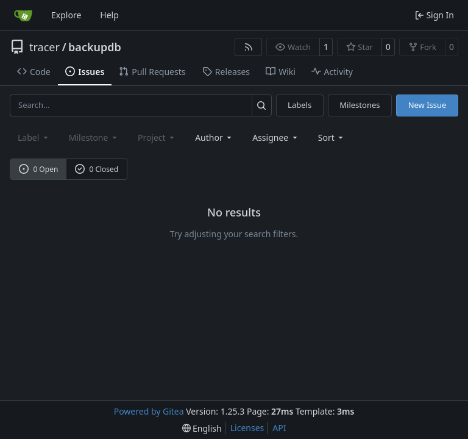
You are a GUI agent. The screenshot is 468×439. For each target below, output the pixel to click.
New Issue (427, 104)
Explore (66, 15)
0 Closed (97, 169)
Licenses (247, 428)
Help (109, 15)
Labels (299, 104)
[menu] (331, 137)
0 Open (38, 169)
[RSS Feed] (249, 47)
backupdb (94, 47)
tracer (44, 47)
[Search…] (262, 105)
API (279, 428)
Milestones (359, 104)
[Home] (23, 15)
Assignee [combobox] (275, 137)
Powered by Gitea (149, 411)
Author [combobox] (214, 137)
